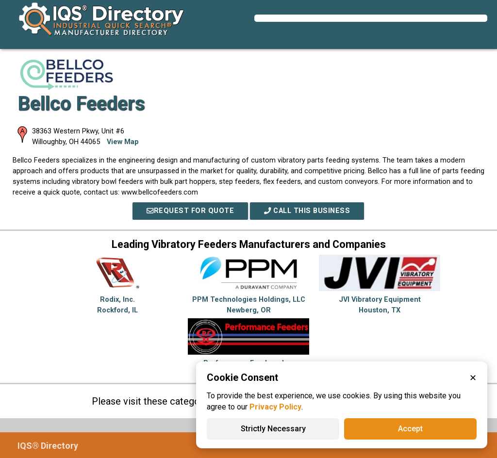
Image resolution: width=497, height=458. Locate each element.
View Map (123, 142)
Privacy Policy (275, 406)
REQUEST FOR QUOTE (190, 211)
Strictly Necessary (273, 428)
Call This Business (307, 211)
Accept (410, 428)
